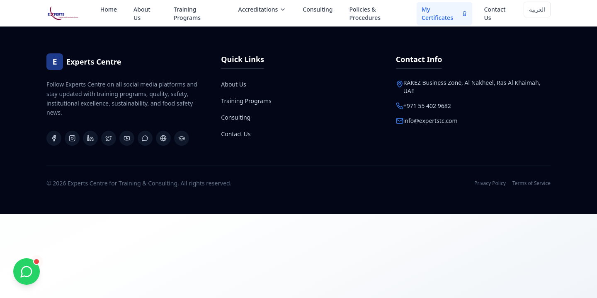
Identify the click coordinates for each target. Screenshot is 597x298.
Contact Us (494, 13)
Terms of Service (531, 183)
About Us (141, 13)
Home (108, 9)
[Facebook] (53, 138)
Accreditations (262, 9)
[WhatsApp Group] (145, 138)
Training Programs (187, 13)
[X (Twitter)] (108, 138)
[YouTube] (126, 138)
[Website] (163, 138)
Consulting (317, 9)
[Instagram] (72, 138)
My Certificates (444, 13)
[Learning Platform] (181, 138)
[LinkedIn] (90, 138)
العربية (537, 9)
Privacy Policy (490, 183)
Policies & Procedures (365, 13)
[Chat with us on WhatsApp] (26, 271)
